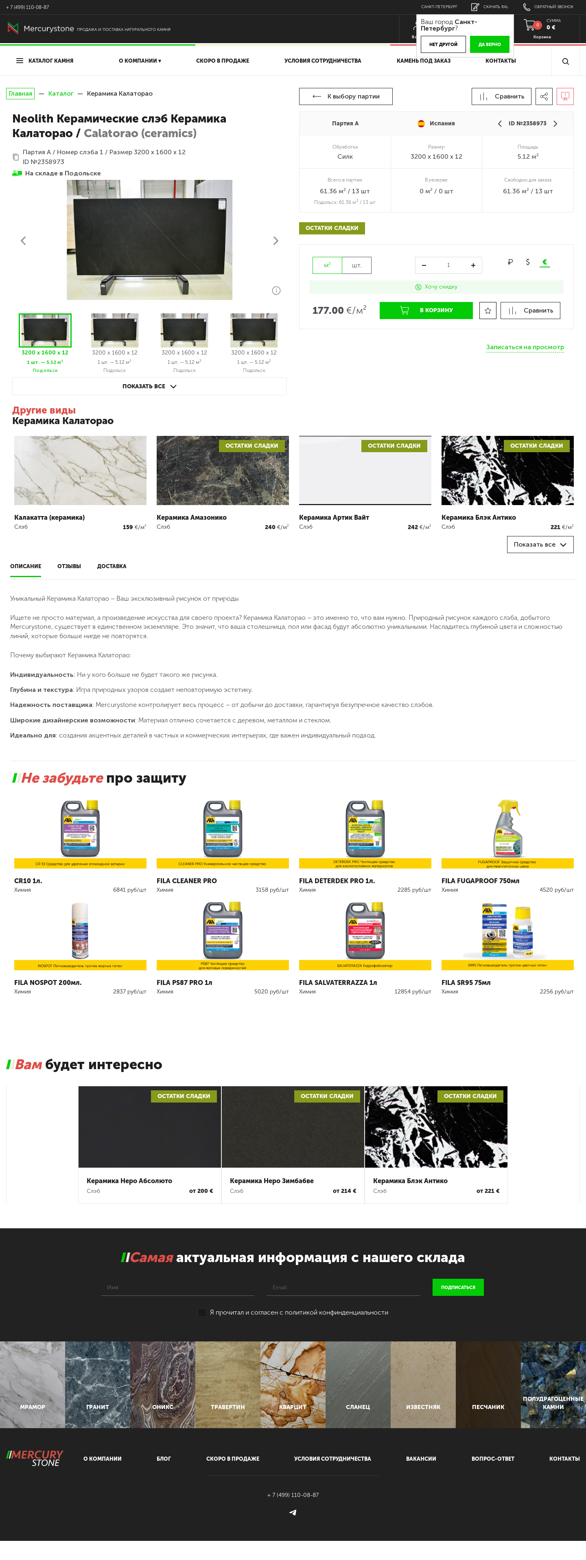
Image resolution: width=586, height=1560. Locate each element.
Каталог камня (44, 61)
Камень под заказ (423, 61)
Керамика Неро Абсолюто (129, 1181)
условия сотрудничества (322, 61)
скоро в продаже (222, 61)
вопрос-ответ (493, 1478)
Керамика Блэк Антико (410, 1181)
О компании (102, 1478)
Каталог (60, 93)
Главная (20, 93)
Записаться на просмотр (525, 344)
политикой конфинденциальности (336, 1312)
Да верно (481, 44)
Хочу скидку (436, 286)
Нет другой (435, 44)
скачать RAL (484, 7)
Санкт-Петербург (432, 6)
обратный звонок (546, 7)
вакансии (421, 1478)
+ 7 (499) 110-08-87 (27, 7)
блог (164, 1478)
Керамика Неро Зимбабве (272, 1181)
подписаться (458, 1287)
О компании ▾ (140, 61)
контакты (564, 1478)
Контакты (500, 61)
